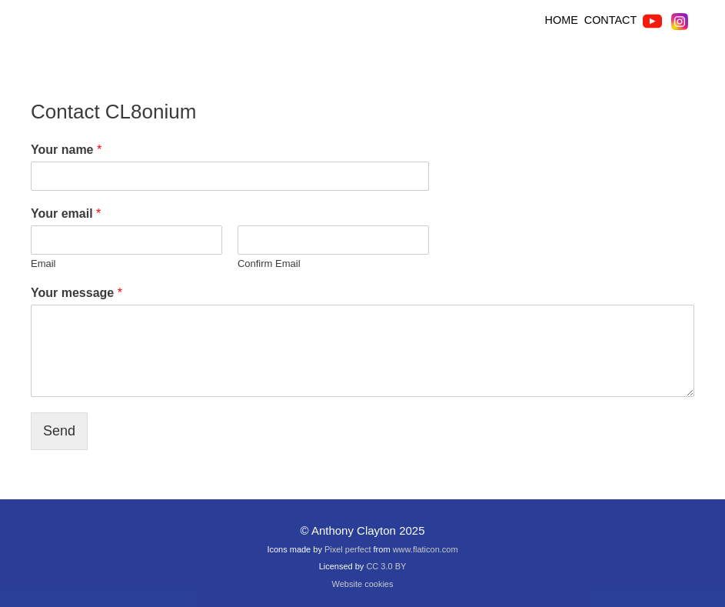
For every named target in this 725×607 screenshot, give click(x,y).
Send (59, 431)
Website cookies (363, 584)
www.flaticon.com (425, 549)
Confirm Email (269, 263)
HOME (563, 20)
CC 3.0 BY (386, 566)
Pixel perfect (347, 549)
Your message (76, 292)
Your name (66, 149)
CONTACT (610, 20)
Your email (66, 213)
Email (43, 263)
